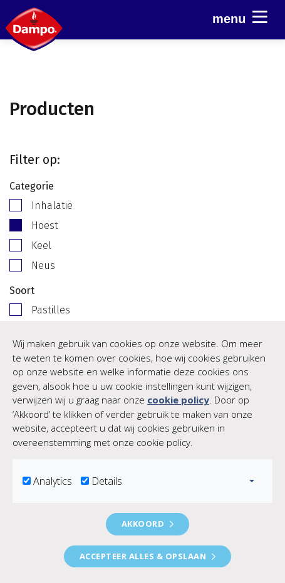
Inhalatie (52, 205)
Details (106, 481)
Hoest (44, 225)
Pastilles (50, 310)
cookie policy (178, 399)
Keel (41, 245)
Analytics (52, 481)
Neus (43, 265)
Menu (239, 17)
